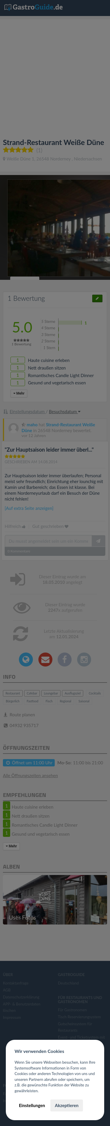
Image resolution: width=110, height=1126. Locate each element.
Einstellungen (32, 1105)
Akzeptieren (66, 1105)
